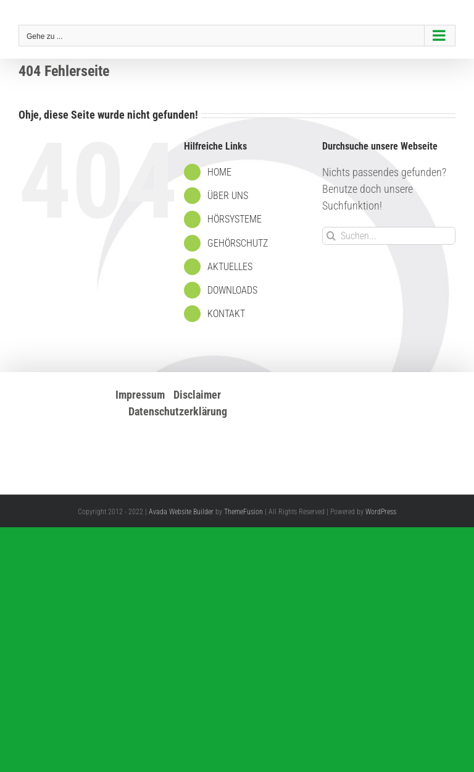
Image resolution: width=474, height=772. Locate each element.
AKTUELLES (229, 267)
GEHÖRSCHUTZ (237, 243)
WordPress (380, 511)
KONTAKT (226, 314)
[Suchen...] (388, 236)
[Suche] (331, 236)
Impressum (140, 394)
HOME (219, 172)
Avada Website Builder (181, 511)
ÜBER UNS (227, 195)
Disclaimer (197, 394)
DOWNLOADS (232, 290)
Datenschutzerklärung (177, 411)
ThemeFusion (243, 511)
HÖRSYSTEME (234, 219)
